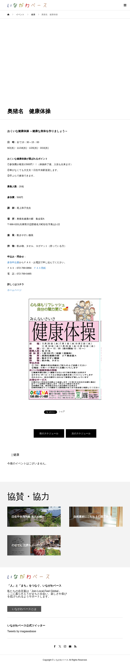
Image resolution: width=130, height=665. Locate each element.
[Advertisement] (65, 44)
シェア (62, 411)
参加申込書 (13, 262)
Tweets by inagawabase (21, 631)
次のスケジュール (81, 433)
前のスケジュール (48, 433)
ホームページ (14, 290)
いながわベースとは (24, 609)
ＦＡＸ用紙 (40, 268)
